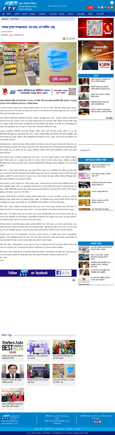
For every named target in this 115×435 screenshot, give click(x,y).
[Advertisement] (38, 309)
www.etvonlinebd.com (9, 421)
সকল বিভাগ (100, 14)
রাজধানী (24, 14)
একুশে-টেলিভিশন (46, 433)
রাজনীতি (17, 14)
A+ (74, 39)
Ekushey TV (85, 150)
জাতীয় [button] (9, 14)
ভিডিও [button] (91, 14)
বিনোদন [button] (71, 14)
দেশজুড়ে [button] (33, 14)
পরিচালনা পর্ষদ (48, 429)
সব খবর (110, 118)
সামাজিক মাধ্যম (59, 429)
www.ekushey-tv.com (9, 423)
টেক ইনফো (69, 429)
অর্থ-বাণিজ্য (53, 14)
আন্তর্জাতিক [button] (43, 14)
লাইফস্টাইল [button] (81, 14)
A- (67, 39)
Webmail (57, 423)
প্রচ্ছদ (5, 19)
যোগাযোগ (78, 429)
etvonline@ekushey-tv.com (59, 421)
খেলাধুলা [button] (62, 14)
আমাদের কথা (38, 429)
